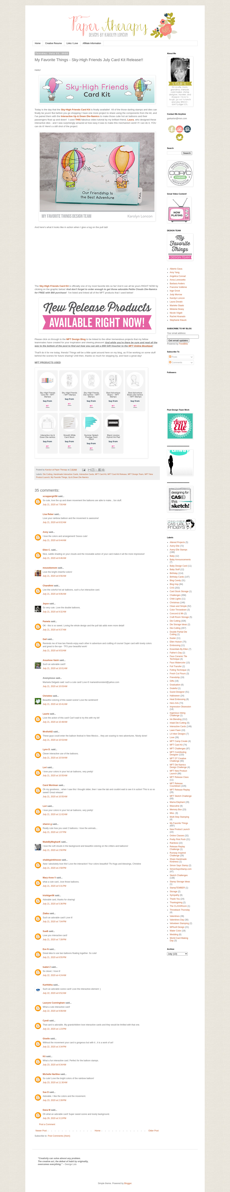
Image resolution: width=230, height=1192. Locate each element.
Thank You (175, 899)
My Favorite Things (59, 477)
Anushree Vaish (51, 660)
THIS (78, 119)
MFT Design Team (136, 474)
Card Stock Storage (179, 591)
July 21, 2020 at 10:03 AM (55, 686)
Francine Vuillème (178, 287)
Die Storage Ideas (178, 624)
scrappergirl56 (50, 496)
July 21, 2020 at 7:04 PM (54, 921)
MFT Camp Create (178, 741)
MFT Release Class (179, 777)
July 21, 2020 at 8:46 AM (54, 558)
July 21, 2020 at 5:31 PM (54, 886)
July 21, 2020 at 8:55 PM (54, 957)
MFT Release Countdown (176, 784)
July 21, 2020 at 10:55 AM (55, 775)
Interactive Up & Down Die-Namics (80, 116)
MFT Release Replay (180, 789)
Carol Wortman (50, 785)
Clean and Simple (178, 606)
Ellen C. (47, 550)
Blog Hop (174, 584)
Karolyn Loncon (177, 298)
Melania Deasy (177, 309)
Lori (45, 767)
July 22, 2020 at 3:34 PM (54, 1046)
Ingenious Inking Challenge (177, 714)
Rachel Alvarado (177, 316)
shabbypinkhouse (52, 860)
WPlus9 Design (177, 927)
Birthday (174, 573)
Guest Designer (177, 692)
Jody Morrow (176, 294)
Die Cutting (47, 474)
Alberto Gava (176, 269)
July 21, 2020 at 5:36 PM (54, 903)
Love (172, 737)
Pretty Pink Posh (178, 839)
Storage (173, 891)
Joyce (46, 603)
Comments (175, 362)
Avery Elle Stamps (178, 549)
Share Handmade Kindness (178, 860)
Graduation (175, 684)
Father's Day (176, 652)
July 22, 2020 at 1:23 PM (54, 1029)
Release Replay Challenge (177, 847)
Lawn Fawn (175, 730)
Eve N (46, 949)
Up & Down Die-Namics (78, 477)
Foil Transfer (176, 666)
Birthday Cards (177, 577)
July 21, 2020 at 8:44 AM (54, 540)
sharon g (47, 824)
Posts (173, 357)
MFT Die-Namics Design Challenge (178, 766)
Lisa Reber (48, 514)
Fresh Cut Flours (178, 673)
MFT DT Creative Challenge (178, 759)
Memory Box (176, 809)
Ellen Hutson (176, 642)
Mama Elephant (177, 802)
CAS (172, 588)
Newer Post (41, 1130)
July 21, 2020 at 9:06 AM (54, 594)
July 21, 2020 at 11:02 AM (55, 814)
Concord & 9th (177, 613)
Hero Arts (174, 703)
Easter (173, 638)
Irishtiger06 (48, 895)
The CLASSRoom (178, 906)
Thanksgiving (176, 902)
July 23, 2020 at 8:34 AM (54, 1064)
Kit (44, 1056)
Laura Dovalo (176, 301)
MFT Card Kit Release (117, 474)
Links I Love (72, 43)
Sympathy (174, 895)
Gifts (172, 681)
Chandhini (48, 585)
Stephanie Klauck (178, 320)
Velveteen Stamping (179, 923)
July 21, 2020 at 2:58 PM (54, 868)
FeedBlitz (183, 344)
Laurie (46, 714)
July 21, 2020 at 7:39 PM (54, 939)
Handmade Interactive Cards (65, 474)
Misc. (172, 813)
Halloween (175, 695)
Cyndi (46, 1020)
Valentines (175, 916)
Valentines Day (177, 919)
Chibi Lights (175, 599)
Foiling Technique (178, 670)
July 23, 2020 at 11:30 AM (55, 1082)
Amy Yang (174, 272)
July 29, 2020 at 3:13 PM (54, 1118)
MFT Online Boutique (140, 346)
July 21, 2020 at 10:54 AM (55, 757)
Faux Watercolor (178, 662)
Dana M (46, 1110)
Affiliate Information (92, 43)
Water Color (175, 930)
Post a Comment (47, 1124)
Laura (130, 119)
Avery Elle (174, 546)
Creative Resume (53, 43)
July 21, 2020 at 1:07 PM (54, 832)
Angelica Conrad (178, 276)
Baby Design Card (178, 566)
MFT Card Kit (100, 474)
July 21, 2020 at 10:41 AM (55, 704)
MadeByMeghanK (52, 842)
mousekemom (50, 568)
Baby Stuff (175, 569)
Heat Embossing (178, 699)
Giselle (46, 1038)
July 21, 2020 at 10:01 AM (55, 668)
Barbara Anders (177, 283)
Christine (47, 696)
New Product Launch (180, 829)
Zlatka (46, 913)
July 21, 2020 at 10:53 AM (55, 740)
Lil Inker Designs (178, 734)
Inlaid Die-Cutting (178, 723)
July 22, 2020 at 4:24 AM (54, 975)
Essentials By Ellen (179, 649)
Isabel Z (47, 967)
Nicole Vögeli (176, 313)
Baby (172, 556)
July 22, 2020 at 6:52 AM (54, 993)
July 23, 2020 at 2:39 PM (54, 1100)
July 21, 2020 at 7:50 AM (54, 504)
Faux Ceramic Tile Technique (178, 657)
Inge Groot (175, 291)
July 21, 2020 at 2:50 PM (54, 850)
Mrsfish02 (48, 731)
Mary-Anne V (49, 877)
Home (38, 43)
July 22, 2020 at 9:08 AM (54, 1011)
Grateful (173, 688)
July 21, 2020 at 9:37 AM (54, 629)
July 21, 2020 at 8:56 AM (54, 576)
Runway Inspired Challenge (178, 854)
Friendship (175, 677)
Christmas (174, 602)
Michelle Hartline (51, 1074)
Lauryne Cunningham (54, 1003)
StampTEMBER (177, 887)
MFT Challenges (178, 748)
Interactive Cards (86, 474)
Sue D (46, 1092)
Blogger (128, 1183)
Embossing (175, 645)
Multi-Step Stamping (179, 817)
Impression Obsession (180, 706)
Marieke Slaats (177, 305)
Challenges (175, 595)
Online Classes (177, 835)
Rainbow (174, 843)
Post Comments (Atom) (59, 1136)
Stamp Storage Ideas (180, 881)
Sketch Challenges (179, 875)
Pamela (46, 621)
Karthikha (48, 985)
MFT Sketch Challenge (181, 796)
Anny (45, 532)
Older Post (153, 1130)
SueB (45, 931)
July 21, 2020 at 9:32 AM (54, 611)
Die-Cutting (175, 628)
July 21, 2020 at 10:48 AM (55, 722)
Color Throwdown (178, 609)
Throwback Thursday (180, 910)
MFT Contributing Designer (178, 753)
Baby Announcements (180, 559)
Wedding (174, 934)
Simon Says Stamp (179, 865)
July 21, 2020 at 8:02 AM (54, 522)
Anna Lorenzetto (178, 280)
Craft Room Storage (179, 617)
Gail (45, 639)
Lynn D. (47, 749)
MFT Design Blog (76, 339)
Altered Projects (177, 542)
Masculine (174, 806)
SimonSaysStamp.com (180, 869)
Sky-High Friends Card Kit (75, 109)
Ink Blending (176, 719)
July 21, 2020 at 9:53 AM (54, 650)
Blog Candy (175, 580)
